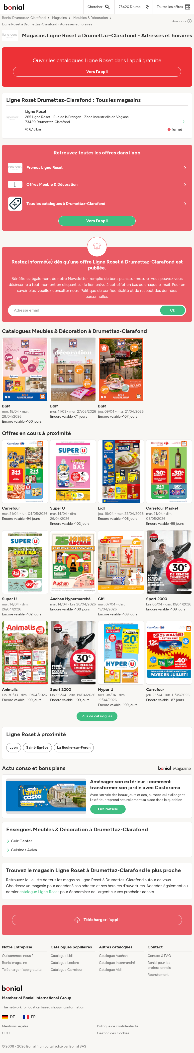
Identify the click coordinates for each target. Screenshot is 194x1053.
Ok (172, 310)
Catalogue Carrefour (67, 970)
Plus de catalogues (97, 716)
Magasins (59, 18)
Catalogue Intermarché (117, 963)
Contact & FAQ (159, 956)
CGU (6, 1033)
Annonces (182, 21)
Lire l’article (108, 809)
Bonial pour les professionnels (159, 965)
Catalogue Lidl (62, 956)
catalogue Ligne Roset (39, 891)
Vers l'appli (97, 71)
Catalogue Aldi (110, 970)
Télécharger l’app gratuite (22, 970)
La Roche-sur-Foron (74, 747)
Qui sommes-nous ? (17, 956)
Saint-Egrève (37, 747)
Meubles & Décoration (90, 18)
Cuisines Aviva (21, 850)
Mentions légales (15, 1026)
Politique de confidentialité (117, 1026)
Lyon (13, 747)
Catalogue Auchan (113, 956)
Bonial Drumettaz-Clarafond (24, 18)
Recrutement (158, 975)
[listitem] (25, 380)
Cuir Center (19, 841)
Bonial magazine (14, 963)
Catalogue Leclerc (65, 963)
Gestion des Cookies (113, 1033)
